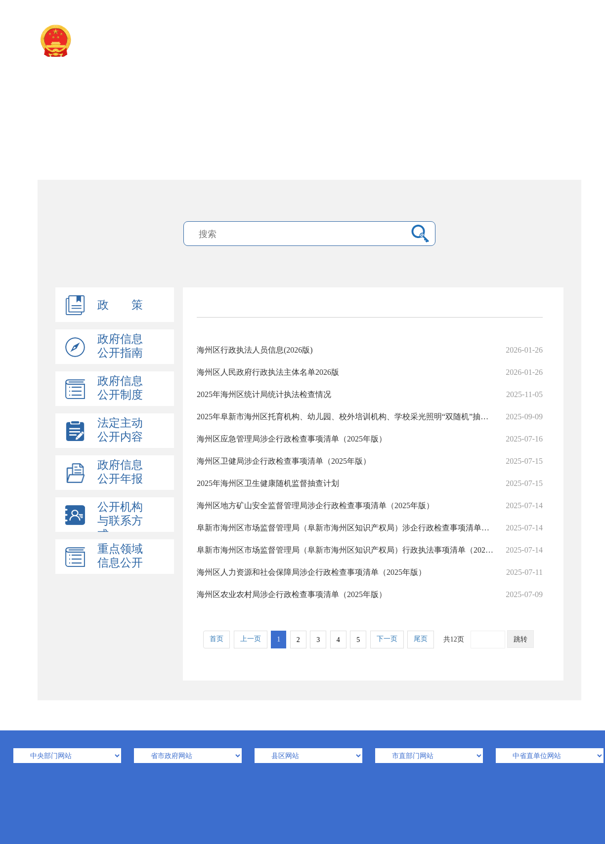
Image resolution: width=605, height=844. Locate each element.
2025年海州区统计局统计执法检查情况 (370, 394)
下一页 (387, 639)
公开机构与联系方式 (120, 521)
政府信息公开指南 (120, 346)
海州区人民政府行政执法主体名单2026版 (370, 372)
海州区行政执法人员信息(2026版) (370, 350)
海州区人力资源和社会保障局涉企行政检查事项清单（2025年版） (370, 572)
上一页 (250, 639)
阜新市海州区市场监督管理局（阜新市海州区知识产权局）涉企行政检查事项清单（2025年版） (370, 528)
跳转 (520, 639)
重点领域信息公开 (120, 556)
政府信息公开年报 (120, 472)
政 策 (120, 305)
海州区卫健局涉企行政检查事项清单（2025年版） (370, 461)
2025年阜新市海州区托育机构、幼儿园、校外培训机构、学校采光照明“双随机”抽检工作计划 (370, 416)
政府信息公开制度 (120, 388)
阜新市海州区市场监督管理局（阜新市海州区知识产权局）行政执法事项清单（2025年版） (370, 550)
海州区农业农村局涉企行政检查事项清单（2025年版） (370, 594)
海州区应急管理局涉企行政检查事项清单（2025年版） (370, 439)
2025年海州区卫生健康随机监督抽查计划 (370, 483)
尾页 (421, 639)
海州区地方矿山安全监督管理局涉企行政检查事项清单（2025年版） (370, 505)
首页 (216, 639)
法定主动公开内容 (120, 430)
